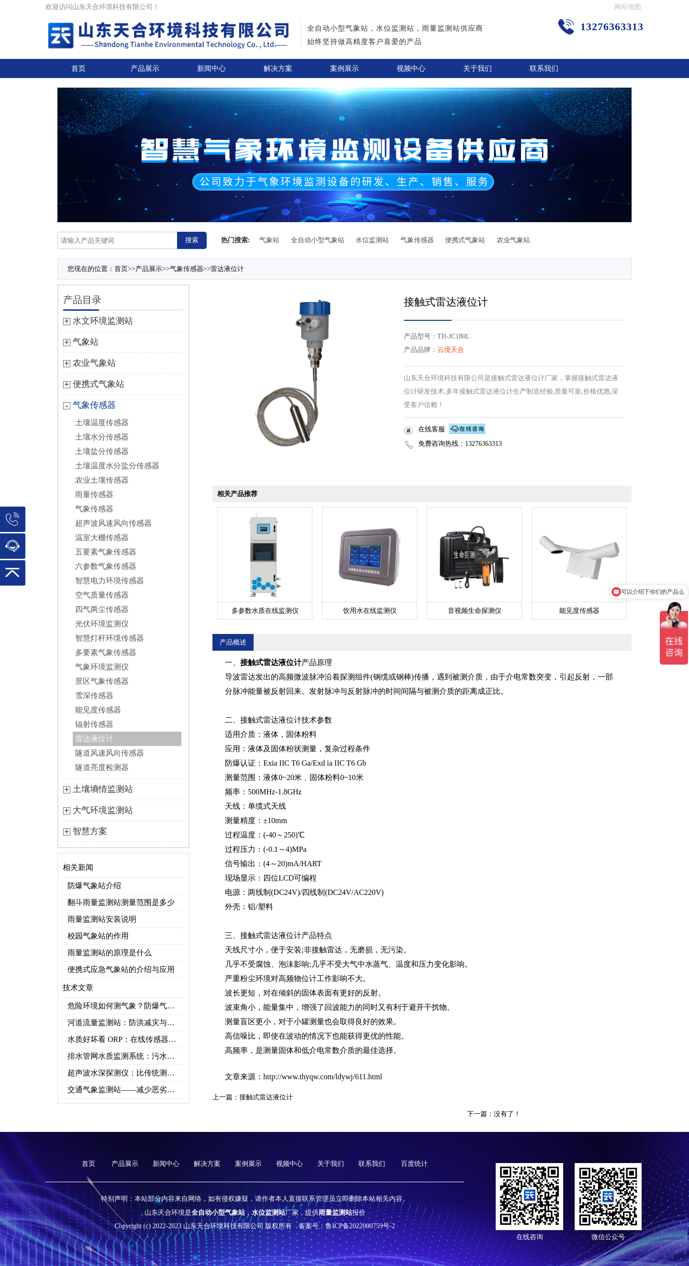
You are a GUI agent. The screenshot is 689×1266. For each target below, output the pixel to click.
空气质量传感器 (102, 595)
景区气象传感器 (102, 681)
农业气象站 (513, 240)
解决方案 (278, 68)
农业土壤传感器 (102, 480)
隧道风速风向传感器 (109, 753)
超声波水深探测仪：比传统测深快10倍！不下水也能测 (125, 1073)
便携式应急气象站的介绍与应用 (121, 969)
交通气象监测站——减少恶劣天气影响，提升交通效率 (125, 1089)
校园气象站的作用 (98, 936)
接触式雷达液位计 (266, 1097)
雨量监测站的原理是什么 (109, 953)
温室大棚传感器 (102, 537)
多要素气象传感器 (105, 652)
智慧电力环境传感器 (109, 580)
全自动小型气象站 (317, 240)
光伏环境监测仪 (102, 624)
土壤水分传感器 (102, 437)
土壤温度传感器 (102, 422)
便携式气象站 (465, 240)
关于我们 (477, 68)
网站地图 (627, 7)
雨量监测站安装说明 (101, 919)
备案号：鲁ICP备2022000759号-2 (347, 1226)
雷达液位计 (227, 268)
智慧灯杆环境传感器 (109, 638)
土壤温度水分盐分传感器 (117, 466)
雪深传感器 (94, 695)
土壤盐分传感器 (102, 451)
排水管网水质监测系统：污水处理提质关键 (125, 1056)
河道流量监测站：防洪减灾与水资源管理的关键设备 (125, 1022)
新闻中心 (211, 68)
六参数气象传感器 (105, 566)
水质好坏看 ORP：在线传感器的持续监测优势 (125, 1039)
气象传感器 (417, 240)
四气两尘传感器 (102, 609)
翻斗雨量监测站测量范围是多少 (121, 902)
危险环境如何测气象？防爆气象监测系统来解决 (125, 1006)
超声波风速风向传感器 (113, 523)
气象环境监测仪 (102, 667)
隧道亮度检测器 (102, 767)
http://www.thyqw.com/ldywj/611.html (322, 1077)
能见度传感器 (98, 710)
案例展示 (344, 68)
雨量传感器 (94, 494)
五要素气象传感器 (105, 552)
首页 (78, 68)
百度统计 (414, 1163)
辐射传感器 (94, 724)
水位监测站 (372, 240)
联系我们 (544, 68)
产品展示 (145, 68)
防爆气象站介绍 (94, 886)
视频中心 (411, 68)
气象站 (269, 240)
